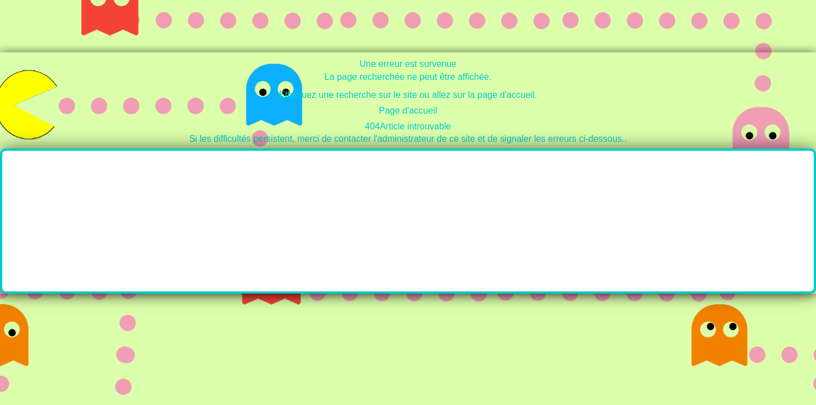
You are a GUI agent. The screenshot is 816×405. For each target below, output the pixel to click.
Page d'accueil (408, 110)
